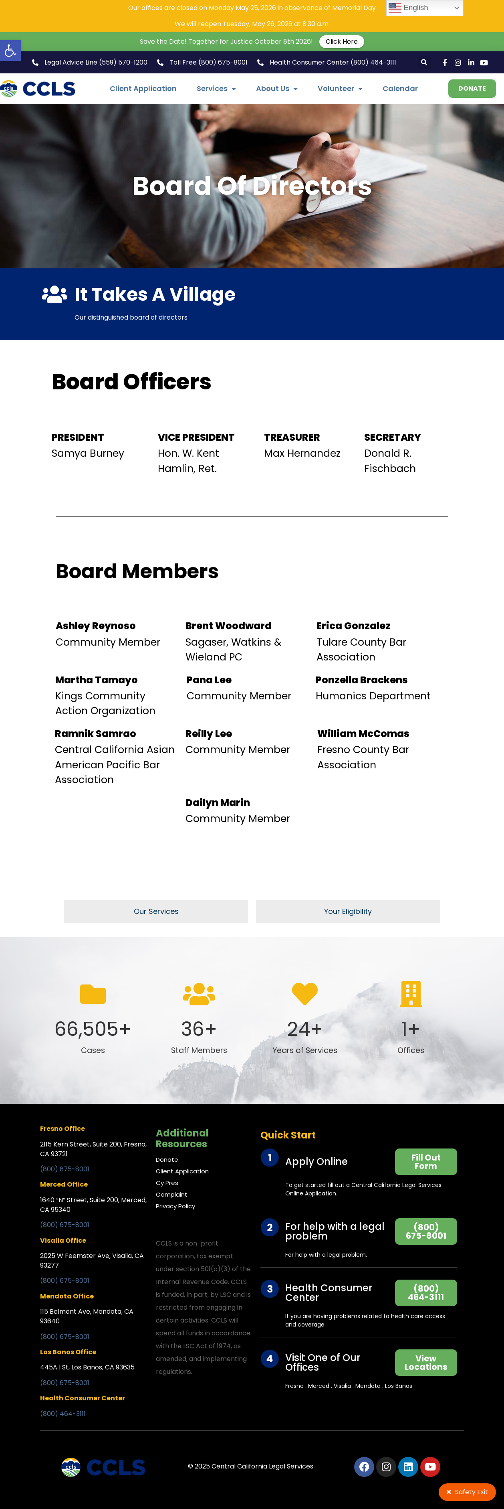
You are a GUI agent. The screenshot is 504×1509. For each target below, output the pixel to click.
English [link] (408, 8)
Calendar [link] (400, 88)
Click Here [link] (342, 41)
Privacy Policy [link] (175, 1206)
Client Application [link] (143, 88)
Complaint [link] (171, 1194)
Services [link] (216, 88)
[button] (424, 62)
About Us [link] (277, 88)
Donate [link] (167, 1159)
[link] (10, 50)
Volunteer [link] (340, 88)
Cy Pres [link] (167, 1183)
